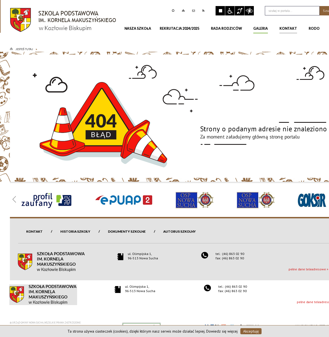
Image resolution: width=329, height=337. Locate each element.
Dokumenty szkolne (127, 231)
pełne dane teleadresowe (307, 269)
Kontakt (34, 231)
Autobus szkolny (179, 231)
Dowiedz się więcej (222, 331)
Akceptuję (251, 331)
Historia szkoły (75, 231)
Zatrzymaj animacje (220, 10)
